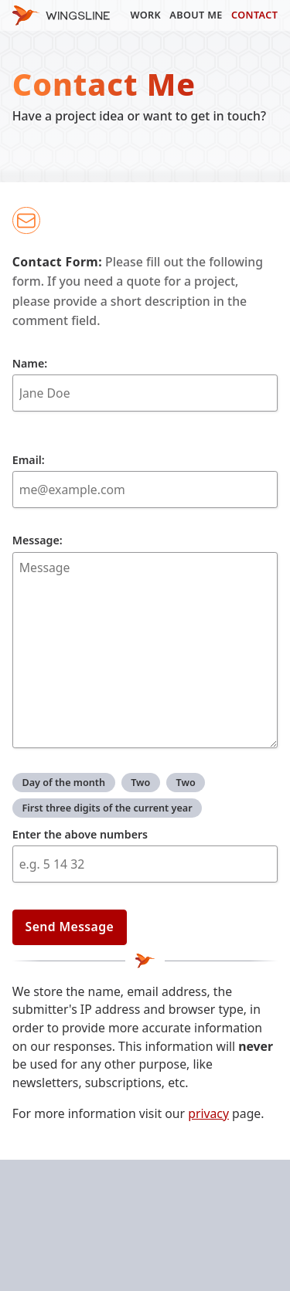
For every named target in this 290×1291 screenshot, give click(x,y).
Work (145, 15)
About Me (195, 15)
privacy (208, 1113)
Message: (145, 640)
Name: (145, 384)
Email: (145, 480)
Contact (254, 15)
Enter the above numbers (80, 834)
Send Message (70, 926)
